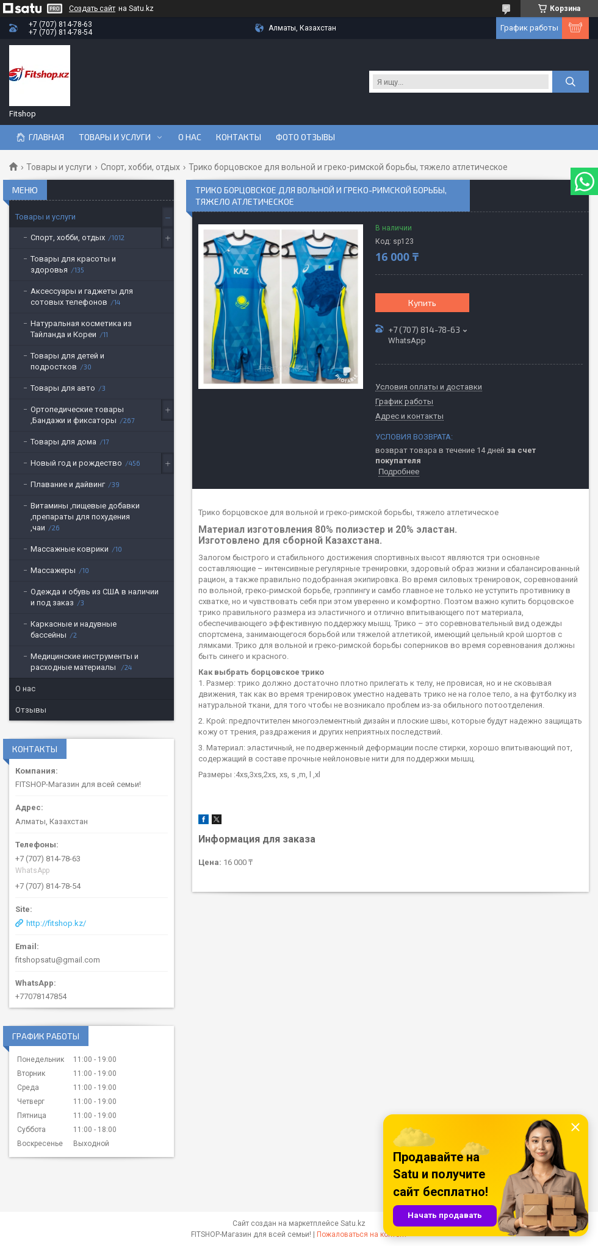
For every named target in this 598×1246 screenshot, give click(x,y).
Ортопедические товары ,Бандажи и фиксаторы (77, 415)
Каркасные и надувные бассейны (74, 629)
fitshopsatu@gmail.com (57, 959)
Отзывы (30, 709)
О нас (189, 137)
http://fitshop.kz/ (56, 923)
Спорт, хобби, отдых (140, 167)
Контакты (238, 137)
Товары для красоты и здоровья (73, 264)
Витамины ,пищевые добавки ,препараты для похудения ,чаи (85, 516)
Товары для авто (63, 388)
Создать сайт (92, 8)
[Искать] (570, 82)
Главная (46, 137)
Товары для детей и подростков (67, 361)
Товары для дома (63, 441)
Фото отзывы (305, 137)
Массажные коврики (70, 549)
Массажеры (53, 570)
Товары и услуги (115, 137)
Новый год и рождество (76, 463)
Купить (422, 302)
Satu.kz (353, 1223)
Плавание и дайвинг (68, 484)
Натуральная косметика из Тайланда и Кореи (81, 329)
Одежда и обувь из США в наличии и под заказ (95, 597)
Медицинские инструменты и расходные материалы (85, 662)
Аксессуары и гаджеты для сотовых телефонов (82, 297)
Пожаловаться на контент (362, 1234)
